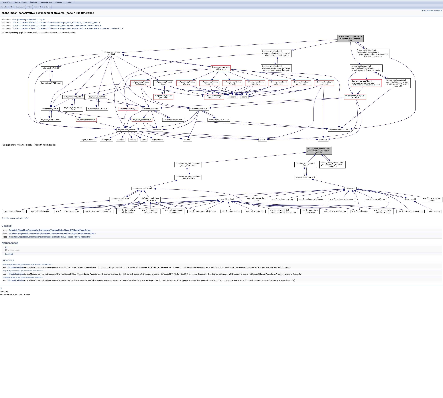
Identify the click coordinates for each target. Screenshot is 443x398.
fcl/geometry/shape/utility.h (28, 19)
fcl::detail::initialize (16, 267)
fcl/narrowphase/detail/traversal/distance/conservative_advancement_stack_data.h (57, 25)
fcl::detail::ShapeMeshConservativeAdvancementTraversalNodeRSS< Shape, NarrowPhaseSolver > (50, 237)
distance (47, 7)
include (4, 7)
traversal (38, 7)
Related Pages (21, 2)
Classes (59, 2)
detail (29, 7)
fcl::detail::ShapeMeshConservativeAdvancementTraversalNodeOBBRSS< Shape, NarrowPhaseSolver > (52, 233)
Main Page (7, 2)
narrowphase (19, 7)
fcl (11, 7)
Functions (439, 10)
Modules (33, 2)
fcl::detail (9, 254)
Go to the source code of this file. (15, 218)
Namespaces (46, 2)
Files (69, 2)
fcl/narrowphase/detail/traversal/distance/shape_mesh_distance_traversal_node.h (56, 22)
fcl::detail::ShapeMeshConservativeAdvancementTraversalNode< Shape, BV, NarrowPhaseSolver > (50, 230)
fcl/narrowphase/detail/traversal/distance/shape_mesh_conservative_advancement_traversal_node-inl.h (68, 28)
